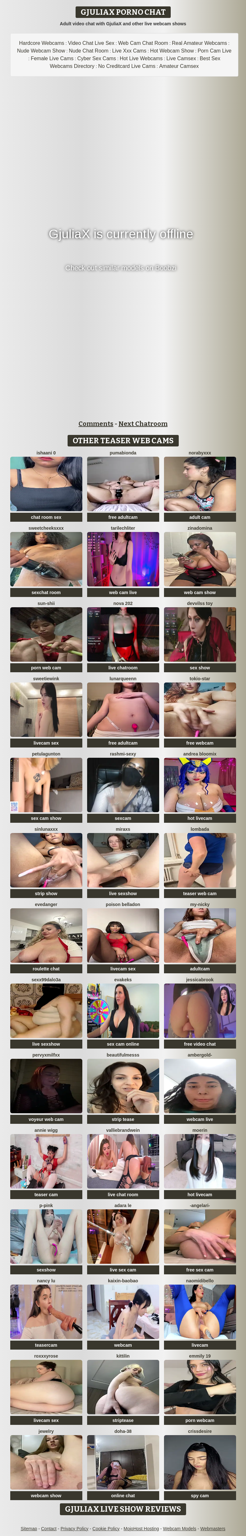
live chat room (123, 1194)
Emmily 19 (200, 1356)
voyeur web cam (46, 1119)
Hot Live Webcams (141, 58)
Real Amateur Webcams (199, 43)
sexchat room (46, 592)
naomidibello (200, 1280)
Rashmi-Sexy (123, 753)
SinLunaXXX (46, 829)
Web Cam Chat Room (143, 43)
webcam (123, 1345)
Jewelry (45, 1431)
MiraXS (123, 829)
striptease (123, 1420)
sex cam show (46, 818)
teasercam (46, 1345)
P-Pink (46, 1205)
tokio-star (200, 678)
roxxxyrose (46, 1356)
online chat (123, 1495)
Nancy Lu (46, 1280)
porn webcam (199, 1420)
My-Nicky (200, 904)
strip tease (123, 1119)
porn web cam (46, 667)
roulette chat (46, 968)
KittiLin (122, 1356)
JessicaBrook (200, 979)
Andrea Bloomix (199, 753)
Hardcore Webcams (41, 43)
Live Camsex (181, 58)
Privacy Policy (74, 1528)
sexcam (123, 818)
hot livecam (199, 818)
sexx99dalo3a (46, 979)
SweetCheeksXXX (46, 528)
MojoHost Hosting (141, 1528)
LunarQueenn (123, 678)
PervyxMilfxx (46, 1055)
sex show (200, 667)
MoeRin (200, 1130)
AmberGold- (200, 1055)
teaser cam (46, 1194)
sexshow (46, 1269)
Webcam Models (179, 1528)
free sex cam (200, 1269)
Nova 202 (123, 603)
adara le (123, 1205)
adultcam (199, 968)
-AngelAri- (200, 1205)
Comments (95, 424)
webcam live (200, 1119)
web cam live (123, 592)
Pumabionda (123, 452)
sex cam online (123, 1044)
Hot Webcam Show (172, 50)
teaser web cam (200, 893)
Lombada (200, 829)
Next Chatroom (143, 424)
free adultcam (122, 517)
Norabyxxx (200, 452)
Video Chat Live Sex (91, 43)
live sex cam (123, 1269)
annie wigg (46, 1130)
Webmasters (212, 1528)
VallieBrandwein (123, 1130)
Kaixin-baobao (123, 1280)
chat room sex (46, 517)
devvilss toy (200, 603)
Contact (48, 1528)
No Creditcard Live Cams (126, 66)
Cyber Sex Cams (96, 58)
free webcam (200, 743)
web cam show (200, 592)
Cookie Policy (106, 1528)
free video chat (200, 1044)
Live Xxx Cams (129, 50)
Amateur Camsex (179, 66)
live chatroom (122, 667)
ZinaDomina (199, 528)
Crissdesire (200, 1431)
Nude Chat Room (89, 50)
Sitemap (28, 1528)
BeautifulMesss (123, 1055)
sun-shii (46, 603)
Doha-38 (123, 1431)
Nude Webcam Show (41, 50)
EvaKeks (123, 979)
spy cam (200, 1495)
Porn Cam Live (215, 50)
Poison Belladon (123, 904)
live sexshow (123, 893)
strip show (46, 893)
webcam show (46, 1495)
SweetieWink (46, 678)
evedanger (46, 904)
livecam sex (46, 743)
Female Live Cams (52, 58)
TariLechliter (123, 528)
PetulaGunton (46, 753)
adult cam (199, 517)
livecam (200, 1345)
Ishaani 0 (46, 452)
